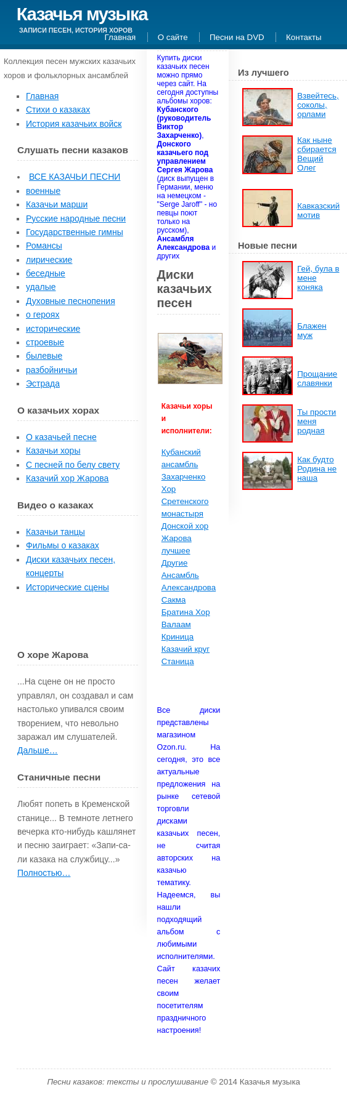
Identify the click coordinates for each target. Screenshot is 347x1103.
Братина (178, 612)
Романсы (44, 246)
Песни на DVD (237, 37)
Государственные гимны (74, 232)
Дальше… (37, 750)
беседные (45, 273)
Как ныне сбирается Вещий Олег (316, 153)
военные (43, 191)
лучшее (175, 550)
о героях (42, 314)
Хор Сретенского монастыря (185, 501)
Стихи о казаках (58, 109)
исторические (53, 329)
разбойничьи (51, 370)
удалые (41, 287)
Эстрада (43, 383)
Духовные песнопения (70, 301)
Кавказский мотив (318, 210)
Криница (177, 636)
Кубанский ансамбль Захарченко (183, 464)
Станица (177, 661)
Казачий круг (185, 649)
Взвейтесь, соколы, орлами (317, 105)
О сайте (173, 37)
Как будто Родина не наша (317, 469)
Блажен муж (311, 330)
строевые (45, 342)
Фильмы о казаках (62, 545)
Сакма (173, 599)
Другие (174, 563)
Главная (120, 37)
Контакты (304, 37)
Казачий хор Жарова (67, 478)
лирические (49, 260)
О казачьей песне (61, 437)
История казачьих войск (73, 124)
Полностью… (43, 873)
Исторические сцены (67, 587)
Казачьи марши (57, 204)
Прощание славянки (317, 378)
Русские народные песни (76, 218)
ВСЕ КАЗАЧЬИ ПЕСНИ (74, 177)
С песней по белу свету (73, 465)
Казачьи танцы (55, 532)
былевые (44, 356)
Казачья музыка (82, 14)
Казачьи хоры (53, 450)
